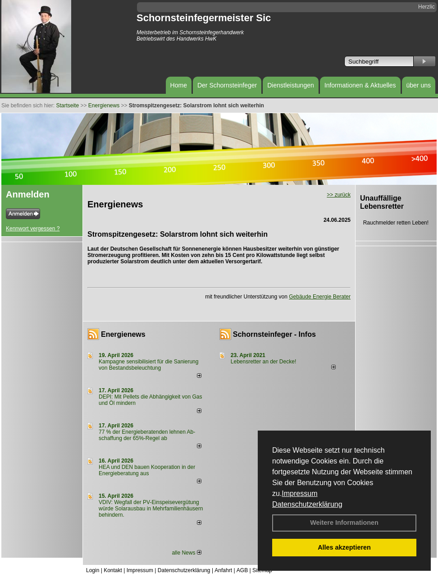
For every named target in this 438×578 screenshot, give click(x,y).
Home (178, 85)
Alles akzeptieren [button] (344, 547)
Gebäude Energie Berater (320, 297)
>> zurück (339, 195)
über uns (418, 85)
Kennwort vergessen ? (32, 228)
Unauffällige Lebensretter (382, 202)
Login (92, 570)
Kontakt (113, 570)
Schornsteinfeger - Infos (274, 334)
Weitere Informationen (344, 522)
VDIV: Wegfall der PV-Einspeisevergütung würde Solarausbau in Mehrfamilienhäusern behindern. (151, 508)
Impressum (299, 493)
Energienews (123, 334)
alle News (186, 553)
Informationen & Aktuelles (360, 85)
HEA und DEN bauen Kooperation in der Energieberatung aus (147, 470)
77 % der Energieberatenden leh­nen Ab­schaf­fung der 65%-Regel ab (147, 435)
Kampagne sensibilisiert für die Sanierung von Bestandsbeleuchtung (148, 364)
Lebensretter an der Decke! (263, 361)
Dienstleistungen (290, 85)
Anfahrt (223, 570)
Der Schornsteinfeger (227, 85)
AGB (242, 570)
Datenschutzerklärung (307, 504)
